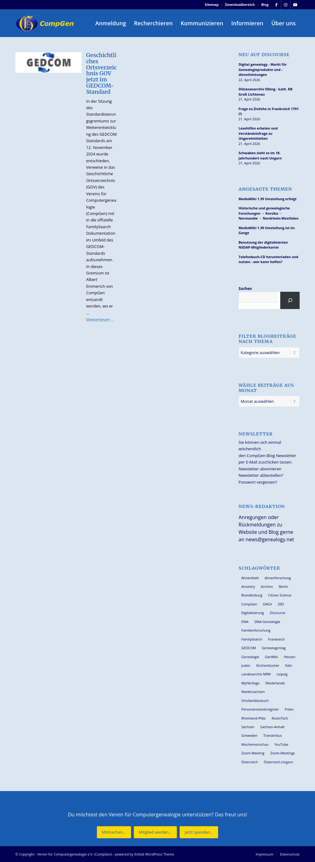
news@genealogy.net (269, 539)
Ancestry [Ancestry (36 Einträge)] (248, 586)
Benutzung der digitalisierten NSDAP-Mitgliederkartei (263, 245)
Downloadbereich (240, 4)
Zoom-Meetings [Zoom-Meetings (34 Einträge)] (282, 753)
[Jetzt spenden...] (199, 832)
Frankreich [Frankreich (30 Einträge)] (276, 639)
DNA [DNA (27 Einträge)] (245, 621)
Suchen (245, 288)
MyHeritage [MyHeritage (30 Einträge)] (250, 683)
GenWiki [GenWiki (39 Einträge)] (271, 656)
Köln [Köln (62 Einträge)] (288, 665)
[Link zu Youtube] (295, 4)
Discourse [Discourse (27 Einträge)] (277, 612)
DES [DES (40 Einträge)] (281, 604)
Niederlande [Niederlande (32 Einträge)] (275, 683)
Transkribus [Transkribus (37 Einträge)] (272, 735)
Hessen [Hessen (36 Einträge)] (289, 656)
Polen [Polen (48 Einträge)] (289, 709)
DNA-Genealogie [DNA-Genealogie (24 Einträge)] (267, 621)
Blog (265, 4)
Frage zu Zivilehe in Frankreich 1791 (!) (269, 111)
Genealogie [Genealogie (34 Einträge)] (250, 656)
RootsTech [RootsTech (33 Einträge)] (280, 718)
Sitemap (212, 4)
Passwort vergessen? (258, 482)
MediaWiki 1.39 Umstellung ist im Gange (267, 230)
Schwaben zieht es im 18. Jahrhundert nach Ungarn (260, 155)
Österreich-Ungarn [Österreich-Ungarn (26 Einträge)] (278, 762)
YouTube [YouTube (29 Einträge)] (281, 744)
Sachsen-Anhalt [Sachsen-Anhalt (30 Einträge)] (272, 726)
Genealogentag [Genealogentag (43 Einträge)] (274, 647)
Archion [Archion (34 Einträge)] (267, 586)
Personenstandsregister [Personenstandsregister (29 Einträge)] (260, 709)
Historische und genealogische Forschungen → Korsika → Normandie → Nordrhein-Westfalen (269, 213)
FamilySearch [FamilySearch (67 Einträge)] (251, 639)
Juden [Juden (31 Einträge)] (245, 665)
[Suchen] (290, 300)
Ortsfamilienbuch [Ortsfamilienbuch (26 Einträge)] (255, 700)
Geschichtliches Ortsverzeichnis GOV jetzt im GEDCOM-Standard (101, 73)
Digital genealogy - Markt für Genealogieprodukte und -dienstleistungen (263, 69)
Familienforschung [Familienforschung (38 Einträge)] (256, 630)
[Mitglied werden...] (155, 832)
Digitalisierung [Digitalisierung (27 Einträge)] (252, 612)
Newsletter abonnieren (260, 469)
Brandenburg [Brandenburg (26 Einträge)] (251, 595)
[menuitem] (212, 4)
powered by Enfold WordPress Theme (144, 854)
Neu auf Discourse (264, 54)
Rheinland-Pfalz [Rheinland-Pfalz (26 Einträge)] (253, 718)
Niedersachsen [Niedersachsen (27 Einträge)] (253, 691)
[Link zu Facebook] (276, 4)
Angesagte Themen (265, 189)
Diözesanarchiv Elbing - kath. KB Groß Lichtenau (266, 92)
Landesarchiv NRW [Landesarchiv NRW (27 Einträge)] (256, 674)
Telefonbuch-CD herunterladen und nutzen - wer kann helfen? (268, 259)
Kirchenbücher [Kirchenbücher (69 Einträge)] (267, 665)
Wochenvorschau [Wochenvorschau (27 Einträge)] (255, 744)
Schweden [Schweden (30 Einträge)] (249, 735)
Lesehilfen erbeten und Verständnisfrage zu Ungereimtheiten (258, 133)
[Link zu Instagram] (285, 4)
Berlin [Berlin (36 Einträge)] (283, 586)
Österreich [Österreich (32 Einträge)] (249, 762)
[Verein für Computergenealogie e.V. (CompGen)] (45, 23)
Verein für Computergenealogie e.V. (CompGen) (74, 854)
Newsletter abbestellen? (261, 475)
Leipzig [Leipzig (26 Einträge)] (282, 674)
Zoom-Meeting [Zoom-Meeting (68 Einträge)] (253, 753)
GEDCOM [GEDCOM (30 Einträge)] (248, 647)
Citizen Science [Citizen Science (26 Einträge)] (280, 595)
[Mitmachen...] (114, 832)
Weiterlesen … (100, 320)
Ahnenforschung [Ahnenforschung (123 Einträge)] (278, 577)
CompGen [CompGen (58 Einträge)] (249, 604)
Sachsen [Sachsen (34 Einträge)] (247, 726)
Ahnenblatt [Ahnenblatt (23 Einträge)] (250, 577)
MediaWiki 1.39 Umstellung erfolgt (268, 198)
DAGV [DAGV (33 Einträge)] (267, 604)
